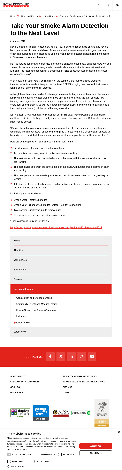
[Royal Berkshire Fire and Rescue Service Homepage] (16, 5)
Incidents (21, 321)
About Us (18, 251)
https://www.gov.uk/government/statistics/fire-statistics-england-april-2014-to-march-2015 (56, 227)
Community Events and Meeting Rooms (36, 309)
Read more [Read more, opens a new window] (22, 449)
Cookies (15, 394)
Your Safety (20, 272)
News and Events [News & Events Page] (29, 16)
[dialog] (61, 449)
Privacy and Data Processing (80, 383)
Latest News (23, 327)
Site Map (67, 394)
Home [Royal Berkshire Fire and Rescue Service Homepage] (13, 16)
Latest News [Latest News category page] (49, 16)
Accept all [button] (95, 446)
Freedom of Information (24, 388)
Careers (18, 283)
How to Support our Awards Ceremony (36, 315)
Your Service (20, 262)
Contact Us (32, 363)
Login (66, 399)
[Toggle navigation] (98, 5)
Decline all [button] (96, 453)
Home (17, 241)
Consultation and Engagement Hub (34, 303)
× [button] (119, 432)
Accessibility (18, 383)
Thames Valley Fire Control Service (84, 388)
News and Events (23, 293)
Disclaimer (16, 399)
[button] (108, 5)
